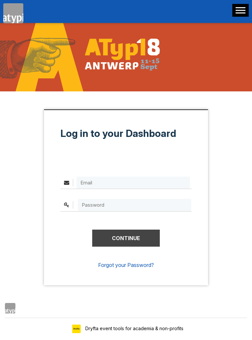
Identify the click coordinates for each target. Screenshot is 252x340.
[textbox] (134, 205)
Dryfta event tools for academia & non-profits (133, 328)
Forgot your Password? (126, 265)
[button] (126, 238)
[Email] (133, 183)
